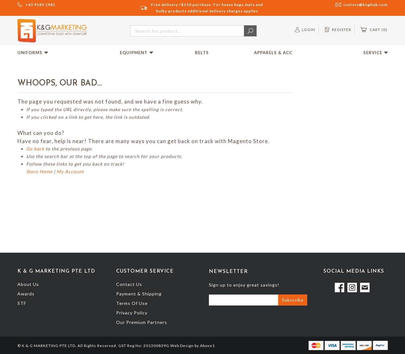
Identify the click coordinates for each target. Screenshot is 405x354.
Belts (202, 52)
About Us (28, 284)
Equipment (136, 52)
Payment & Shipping (139, 293)
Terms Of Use (132, 303)
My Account (70, 171)
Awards (25, 293)
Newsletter (228, 271)
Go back (35, 148)
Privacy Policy (131, 312)
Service (375, 52)
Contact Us (129, 284)
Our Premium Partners (141, 322)
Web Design (182, 345)
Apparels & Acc (273, 52)
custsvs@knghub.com (365, 4)
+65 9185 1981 (40, 4)
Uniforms (32, 52)
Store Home (39, 171)
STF (21, 303)
